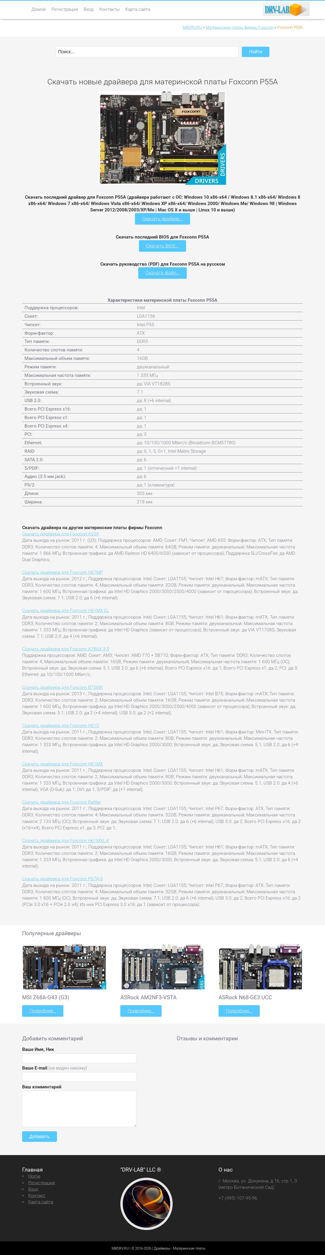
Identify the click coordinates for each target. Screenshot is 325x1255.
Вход (88, 9)
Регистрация (64, 9)
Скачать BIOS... (162, 245)
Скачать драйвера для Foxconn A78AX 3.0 (65, 648)
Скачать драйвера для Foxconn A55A (60, 533)
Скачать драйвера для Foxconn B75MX (62, 686)
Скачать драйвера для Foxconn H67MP (62, 571)
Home (34, 1175)
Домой (38, 9)
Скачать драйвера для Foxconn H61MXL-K (65, 840)
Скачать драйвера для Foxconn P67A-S (62, 878)
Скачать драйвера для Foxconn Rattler (61, 801)
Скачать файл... (162, 272)
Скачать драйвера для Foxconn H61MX (62, 763)
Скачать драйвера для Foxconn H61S (60, 725)
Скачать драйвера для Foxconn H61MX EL (65, 610)
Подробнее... (42, 1010)
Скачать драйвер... (162, 218)
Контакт (36, 1194)
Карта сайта (137, 9)
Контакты (109, 9)
